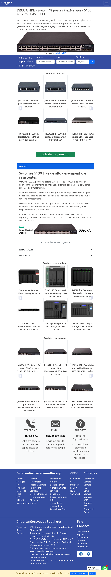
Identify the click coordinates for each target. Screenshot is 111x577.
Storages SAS (88, 504)
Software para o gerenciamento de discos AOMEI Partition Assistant (49, 550)
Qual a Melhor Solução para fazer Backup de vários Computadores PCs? (51, 544)
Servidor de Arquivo (55, 480)
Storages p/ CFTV (74, 486)
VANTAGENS (24, 166)
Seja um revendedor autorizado (82, 537)
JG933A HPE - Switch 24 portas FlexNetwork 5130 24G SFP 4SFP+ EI (82, 404)
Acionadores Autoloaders (56, 504)
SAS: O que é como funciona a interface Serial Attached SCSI (51, 528)
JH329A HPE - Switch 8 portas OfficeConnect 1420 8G (82, 103)
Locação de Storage (89, 480)
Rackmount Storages (35, 489)
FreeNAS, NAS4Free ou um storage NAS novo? (51, 539)
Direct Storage (87, 492)
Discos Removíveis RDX (58, 498)
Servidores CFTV (75, 480)
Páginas (20, 533)
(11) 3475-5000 (25, 65)
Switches (20, 487)
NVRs (72, 490)
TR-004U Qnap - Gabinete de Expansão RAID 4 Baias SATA (29, 326)
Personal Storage (38, 484)
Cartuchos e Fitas (58, 509)
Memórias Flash (21, 492)
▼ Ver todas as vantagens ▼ (55, 242)
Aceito (92, 573)
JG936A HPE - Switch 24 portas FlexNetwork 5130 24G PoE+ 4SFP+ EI (28, 368)
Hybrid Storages (37, 497)
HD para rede (36, 481)
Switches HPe (60, 53)
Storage (33, 478)
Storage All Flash (89, 510)
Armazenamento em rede (58, 489)
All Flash (34, 500)
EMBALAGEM (24, 256)
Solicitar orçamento (55, 154)
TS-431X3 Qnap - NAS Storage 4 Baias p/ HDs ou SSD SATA (55, 293)
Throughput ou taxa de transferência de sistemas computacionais (49, 534)
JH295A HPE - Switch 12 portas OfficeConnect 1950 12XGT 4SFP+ (82, 136)
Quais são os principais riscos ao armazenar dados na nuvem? (50, 556)
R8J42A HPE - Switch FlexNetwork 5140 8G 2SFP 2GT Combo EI (28, 136)
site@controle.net (55, 435)
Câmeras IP (75, 493)
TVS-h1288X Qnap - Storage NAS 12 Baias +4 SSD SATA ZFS (82, 326)
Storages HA (20, 483)
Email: (59, 57)
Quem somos (83, 531)
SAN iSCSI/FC (20, 498)
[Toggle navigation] (106, 3)
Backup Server (57, 484)
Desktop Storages (38, 493)
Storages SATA (88, 498)
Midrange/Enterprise (21, 503)
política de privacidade (79, 573)
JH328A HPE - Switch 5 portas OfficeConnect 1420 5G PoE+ (55, 103)
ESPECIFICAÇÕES (26, 250)
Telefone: (80, 57)
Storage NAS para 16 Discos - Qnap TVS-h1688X (55, 326)
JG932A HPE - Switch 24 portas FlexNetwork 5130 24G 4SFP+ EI (55, 404)
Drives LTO (55, 493)
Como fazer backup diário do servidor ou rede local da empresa (51, 562)
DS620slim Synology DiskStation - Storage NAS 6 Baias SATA (82, 293)
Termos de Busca (21, 528)
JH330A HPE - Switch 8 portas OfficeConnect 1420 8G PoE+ (55, 136)
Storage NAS (87, 486)
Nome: (39, 57)
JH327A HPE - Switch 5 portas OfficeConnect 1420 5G (29, 103)
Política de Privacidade (82, 545)
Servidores (21, 478)
